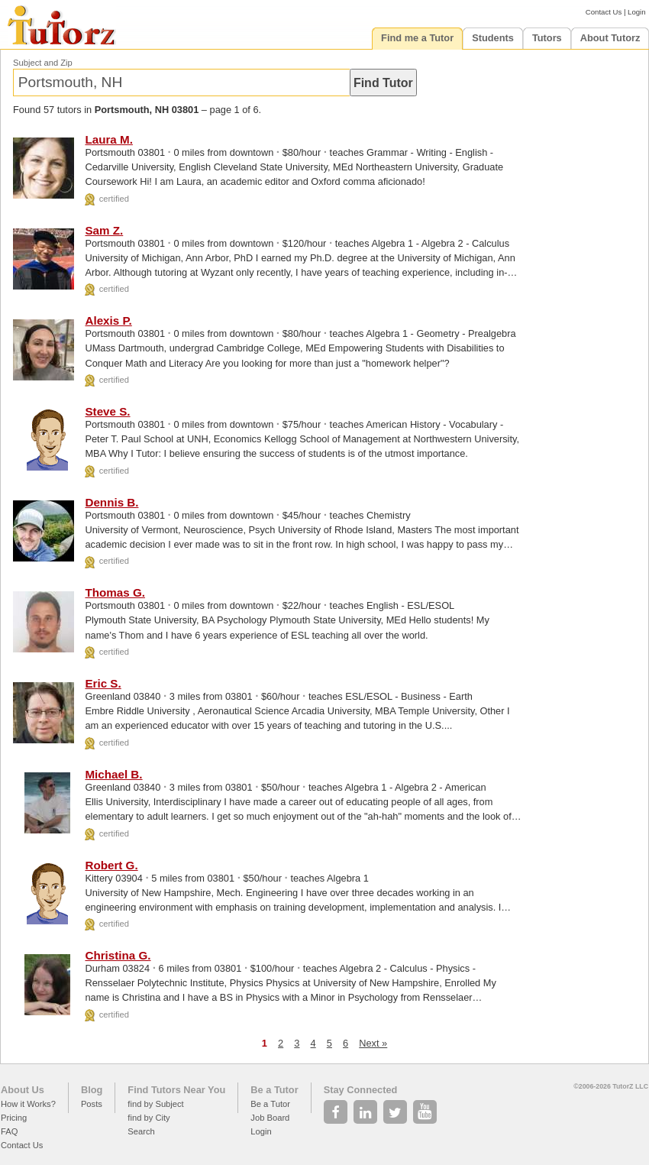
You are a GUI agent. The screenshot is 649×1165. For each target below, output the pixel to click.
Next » (373, 1043)
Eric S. (103, 683)
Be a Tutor (274, 1089)
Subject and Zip (43, 62)
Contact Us (604, 12)
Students (493, 38)
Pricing (14, 1117)
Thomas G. (114, 592)
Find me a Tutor (417, 38)
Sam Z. (104, 230)
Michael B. (113, 774)
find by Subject (155, 1103)
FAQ (9, 1131)
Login (636, 12)
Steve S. (107, 411)
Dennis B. (111, 502)
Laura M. (108, 139)
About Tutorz (610, 38)
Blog (91, 1089)
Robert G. (111, 865)
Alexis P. (108, 320)
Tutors (547, 38)
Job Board (269, 1117)
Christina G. (117, 955)
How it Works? (28, 1103)
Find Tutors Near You (176, 1089)
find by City (149, 1117)
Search (141, 1131)
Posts (91, 1103)
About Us (22, 1089)
